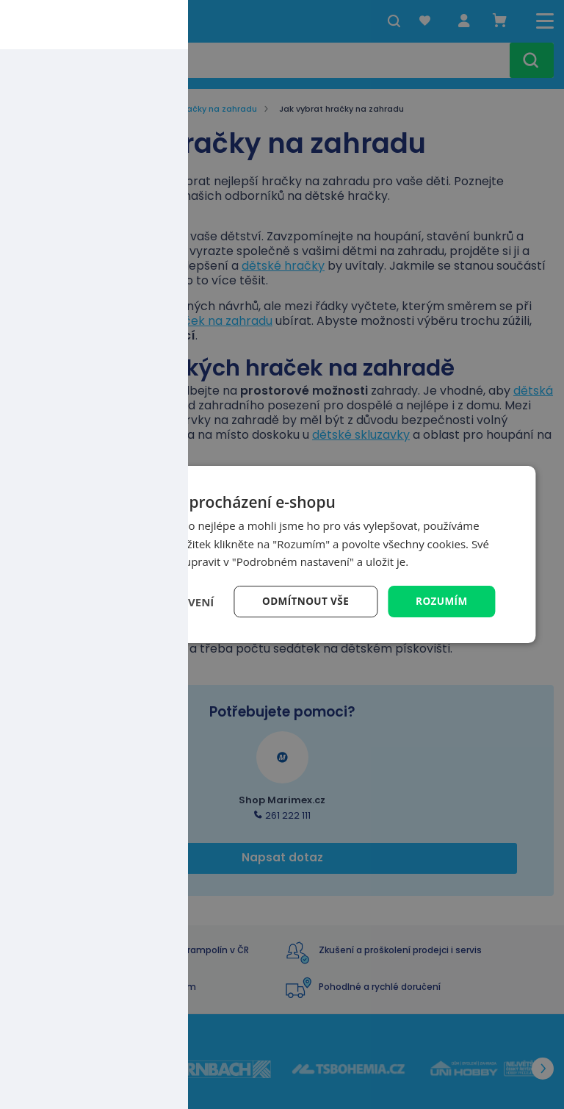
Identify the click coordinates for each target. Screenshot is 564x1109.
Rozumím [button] (441, 601)
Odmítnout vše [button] (302, 601)
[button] (141, 602)
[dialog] (281, 554)
